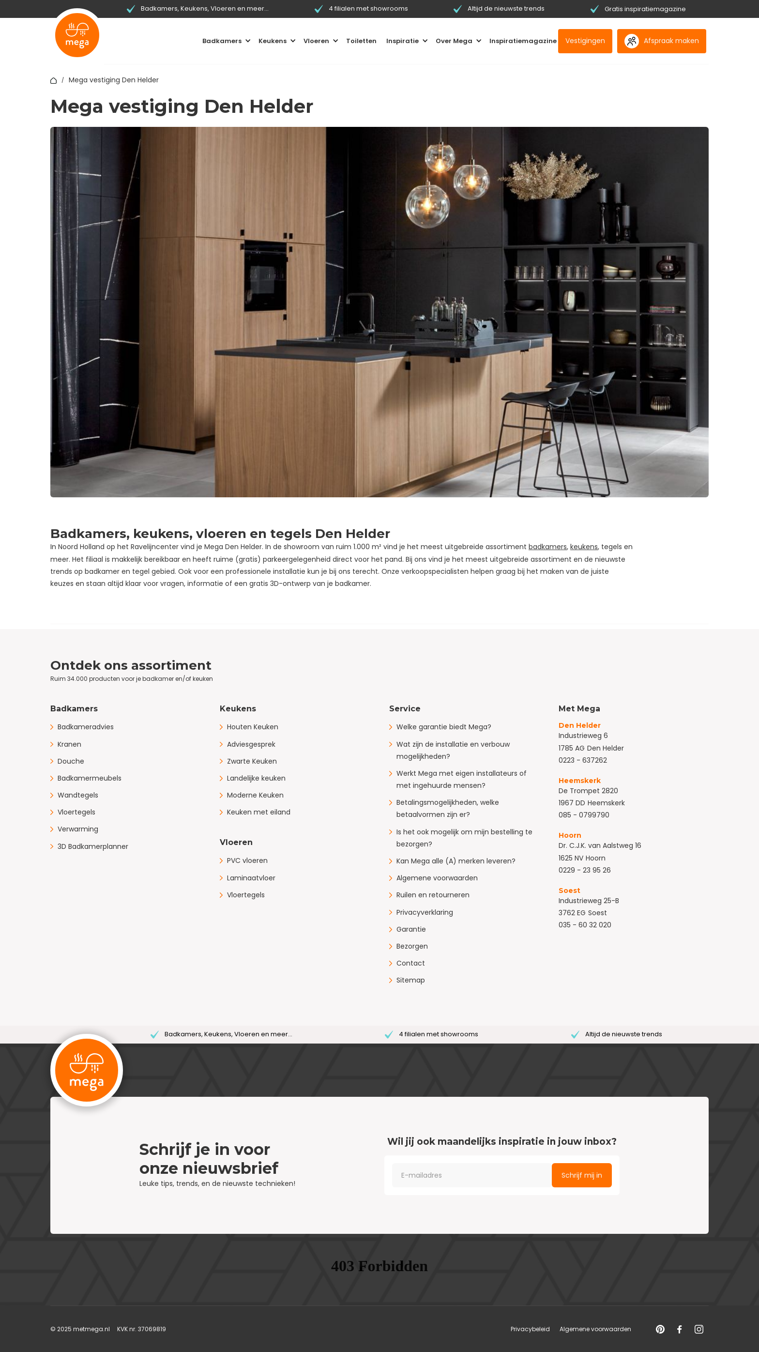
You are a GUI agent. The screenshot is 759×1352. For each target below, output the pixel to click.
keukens (584, 547)
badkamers (548, 547)
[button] (226, 41)
